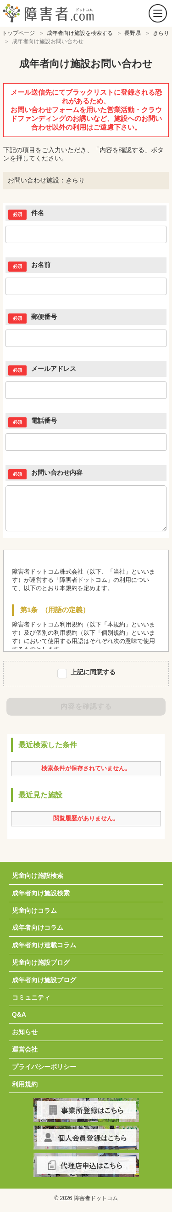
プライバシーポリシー (44, 1066)
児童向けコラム (34, 910)
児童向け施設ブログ (41, 962)
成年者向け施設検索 (41, 893)
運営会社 (25, 1049)
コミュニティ (31, 997)
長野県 (132, 33)
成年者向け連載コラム (44, 945)
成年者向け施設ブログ (44, 980)
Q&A (19, 1014)
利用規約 (25, 1084)
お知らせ (25, 1032)
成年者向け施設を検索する (80, 33)
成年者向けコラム (37, 927)
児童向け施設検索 (37, 875)
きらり (161, 33)
